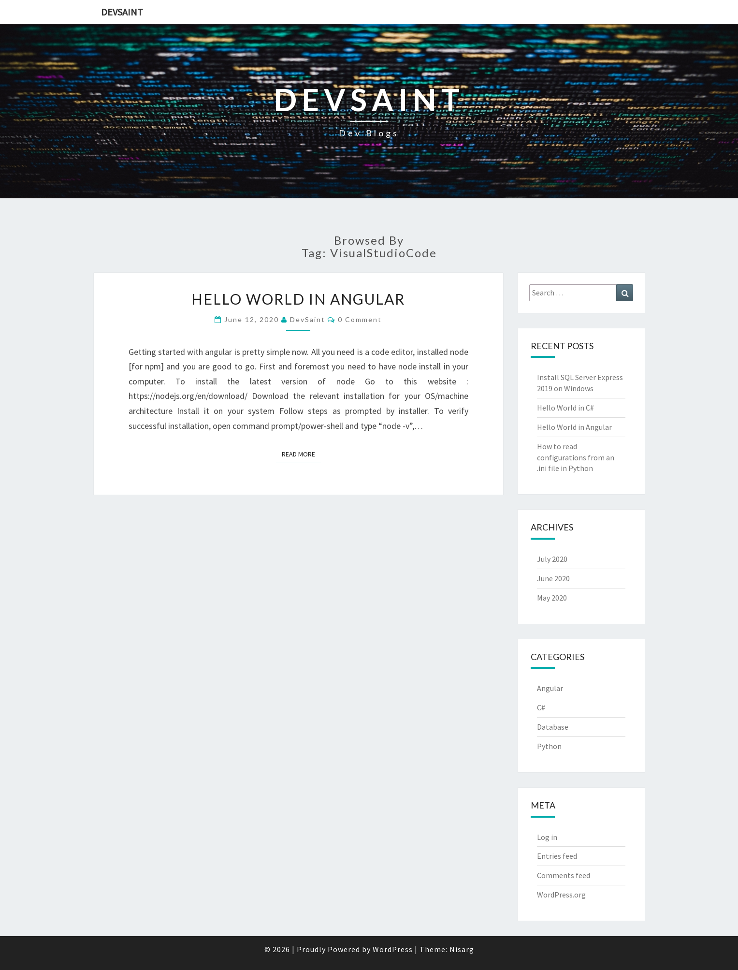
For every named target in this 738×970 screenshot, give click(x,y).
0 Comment (360, 319)
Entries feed (557, 856)
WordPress (393, 949)
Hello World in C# (565, 407)
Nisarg (461, 949)
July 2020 (552, 559)
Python (549, 746)
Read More (301, 453)
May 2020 (552, 598)
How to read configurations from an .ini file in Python (575, 457)
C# (541, 707)
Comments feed (563, 875)
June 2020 (553, 578)
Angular (550, 688)
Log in (547, 837)
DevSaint (122, 12)
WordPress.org (561, 894)
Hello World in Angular (298, 299)
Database (552, 727)
